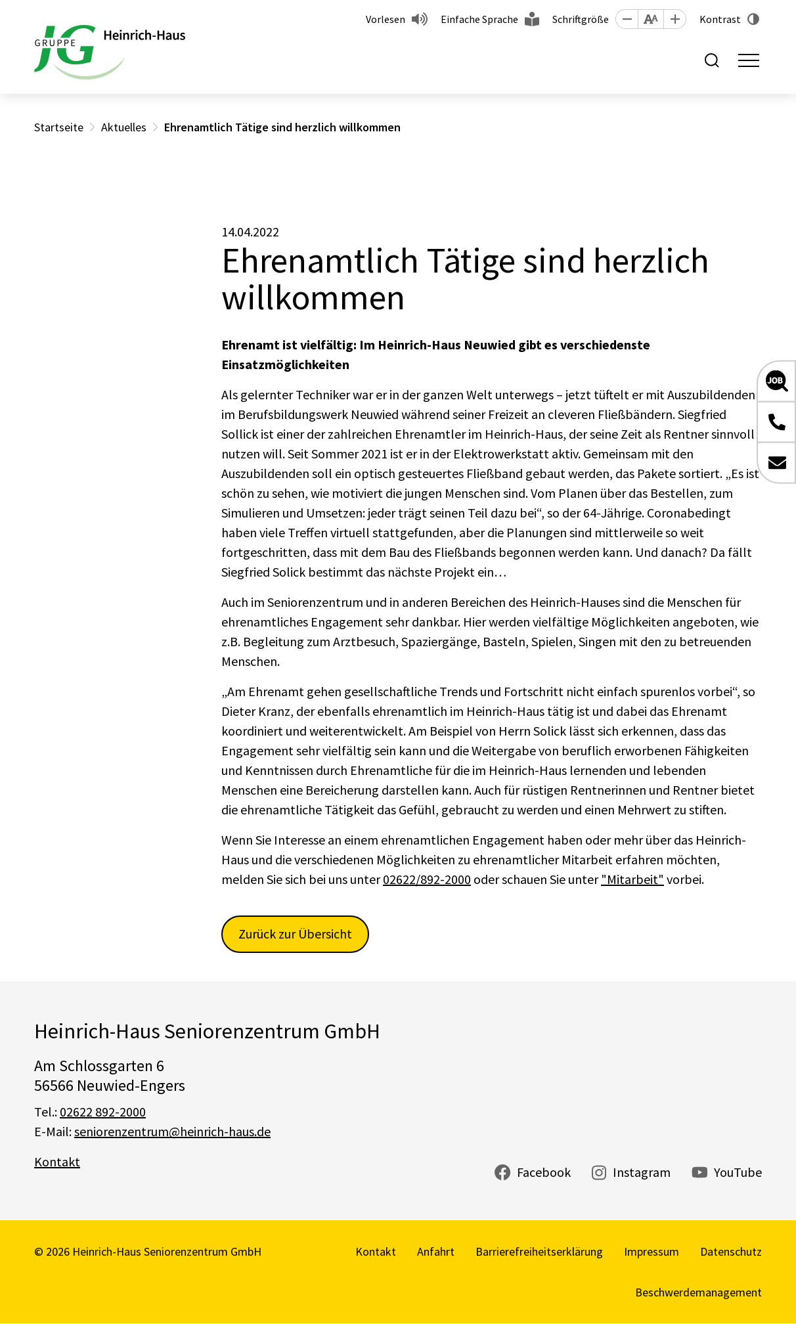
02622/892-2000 (427, 879)
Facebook (544, 1172)
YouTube (738, 1172)
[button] (626, 19)
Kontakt (57, 1161)
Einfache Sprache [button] (479, 19)
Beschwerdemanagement (698, 1292)
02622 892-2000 (103, 1111)
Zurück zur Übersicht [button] (295, 933)
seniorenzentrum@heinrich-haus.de (172, 1131)
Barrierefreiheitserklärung (539, 1251)
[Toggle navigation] (749, 60)
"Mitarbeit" (632, 879)
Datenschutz (731, 1251)
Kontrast (720, 19)
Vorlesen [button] (385, 19)
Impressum (651, 1251)
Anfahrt (435, 1251)
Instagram (642, 1172)
